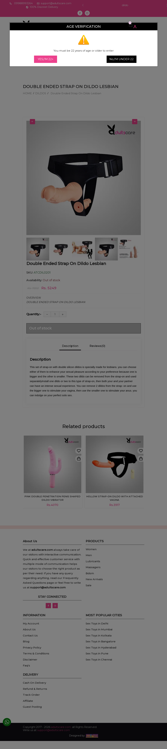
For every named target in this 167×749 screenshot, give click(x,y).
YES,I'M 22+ (45, 59)
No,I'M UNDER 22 (121, 59)
